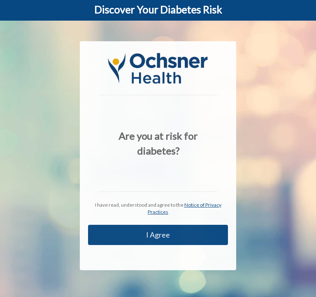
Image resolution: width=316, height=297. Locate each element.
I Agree (158, 234)
